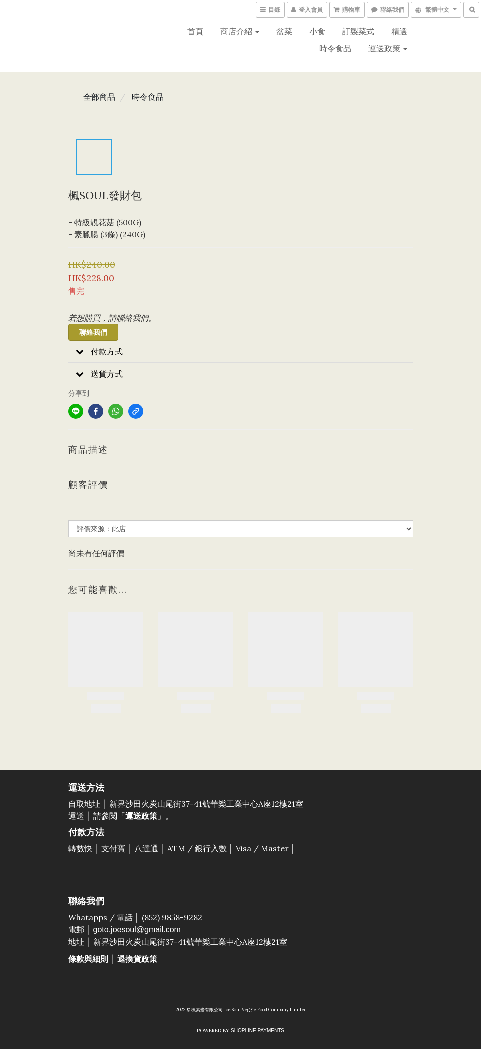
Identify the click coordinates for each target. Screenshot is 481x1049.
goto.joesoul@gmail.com (137, 929)
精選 (399, 31)
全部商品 (99, 97)
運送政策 (387, 48)
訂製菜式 (358, 31)
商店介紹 (239, 31)
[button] (240, 352)
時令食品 (335, 48)
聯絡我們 (93, 332)
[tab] (240, 352)
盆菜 (284, 31)
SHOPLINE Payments (257, 1030)
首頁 (195, 31)
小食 (317, 31)
